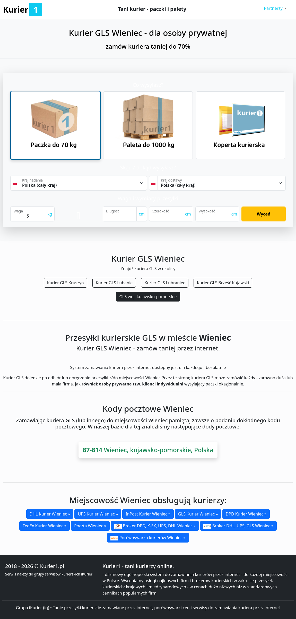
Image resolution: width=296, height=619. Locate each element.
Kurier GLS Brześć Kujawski (223, 283)
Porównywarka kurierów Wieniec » (147, 537)
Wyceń (264, 214)
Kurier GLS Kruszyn (65, 283)
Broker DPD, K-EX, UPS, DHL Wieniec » (155, 526)
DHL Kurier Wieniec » (50, 514)
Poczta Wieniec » (90, 526)
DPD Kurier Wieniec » (246, 514)
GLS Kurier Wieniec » (198, 514)
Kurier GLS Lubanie (114, 283)
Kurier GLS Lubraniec (164, 283)
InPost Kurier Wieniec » (148, 514)
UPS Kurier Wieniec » (98, 514)
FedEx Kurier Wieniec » (44, 526)
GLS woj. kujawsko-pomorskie (148, 296)
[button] (275, 8)
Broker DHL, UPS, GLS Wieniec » (238, 526)
